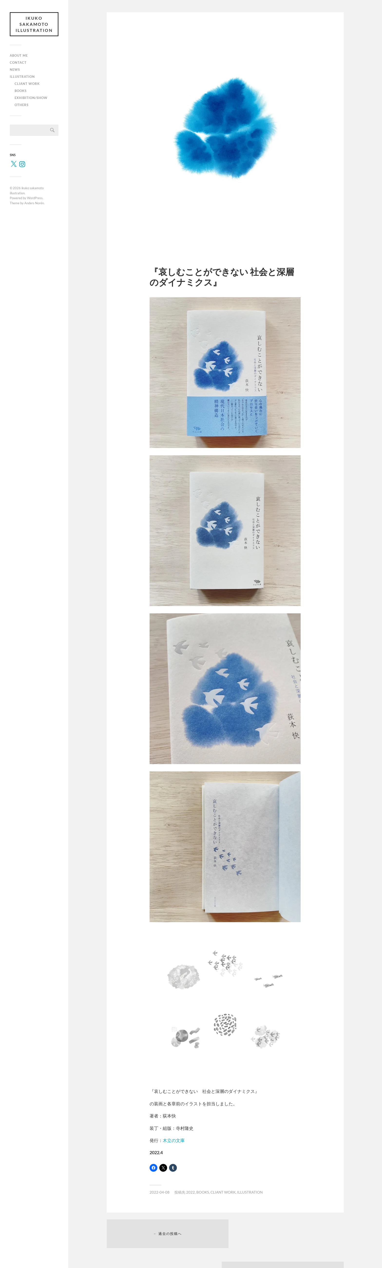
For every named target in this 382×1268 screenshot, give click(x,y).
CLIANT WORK (27, 84)
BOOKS (21, 91)
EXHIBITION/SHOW (31, 98)
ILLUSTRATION (22, 77)
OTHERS (22, 105)
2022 (190, 1192)
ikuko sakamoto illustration (34, 24)
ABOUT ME (19, 56)
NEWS (15, 70)
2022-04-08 (160, 1192)
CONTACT (18, 63)
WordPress (35, 198)
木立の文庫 (174, 1140)
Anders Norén (34, 203)
